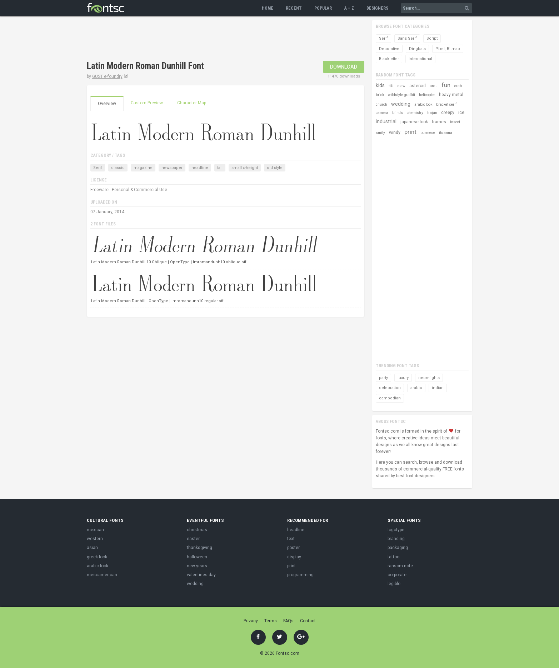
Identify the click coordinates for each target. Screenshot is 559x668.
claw (401, 86)
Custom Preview (147, 102)
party (383, 377)
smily (380, 133)
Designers (377, 8)
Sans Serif (407, 38)
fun (445, 85)
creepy (447, 112)
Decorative (389, 48)
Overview (107, 103)
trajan (432, 113)
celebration (390, 387)
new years (197, 565)
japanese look (414, 121)
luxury (403, 377)
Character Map (191, 102)
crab (458, 86)
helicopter (427, 95)
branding (396, 538)
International (420, 58)
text (291, 538)
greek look (97, 556)
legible (394, 583)
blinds (397, 113)
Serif (97, 167)
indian (438, 387)
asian (92, 547)
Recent (294, 8)
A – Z (349, 8)
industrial (386, 121)
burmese (427, 133)
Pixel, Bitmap (447, 48)
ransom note (400, 565)
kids (380, 85)
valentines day (201, 574)
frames (439, 121)
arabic (416, 387)
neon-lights (429, 377)
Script (432, 38)
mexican (95, 529)
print (410, 131)
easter (193, 538)
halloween (197, 556)
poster (293, 547)
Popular (323, 8)
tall (220, 167)
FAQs (288, 620)
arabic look (423, 104)
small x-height (244, 167)
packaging (398, 547)
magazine (143, 167)
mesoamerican (102, 574)
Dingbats (417, 48)
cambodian (390, 398)
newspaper (172, 167)
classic (118, 167)
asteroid (417, 85)
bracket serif (446, 104)
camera (382, 113)
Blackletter (389, 58)
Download (343, 67)
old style (275, 167)
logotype (396, 529)
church (381, 104)
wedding (400, 104)
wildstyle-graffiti (401, 95)
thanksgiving (199, 547)
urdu (434, 86)
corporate (397, 574)
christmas (197, 529)
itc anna (445, 133)
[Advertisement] (217, 39)
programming (300, 574)
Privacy (251, 620)
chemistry (415, 113)
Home (267, 8)
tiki (391, 86)
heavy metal (451, 94)
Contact (308, 620)
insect (455, 122)
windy (394, 132)
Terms (270, 620)
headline (199, 167)
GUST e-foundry (107, 76)
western (95, 538)
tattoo (393, 556)
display (294, 556)
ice (461, 112)
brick (380, 95)
